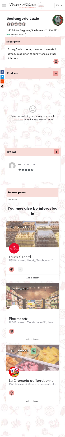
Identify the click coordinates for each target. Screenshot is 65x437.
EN (57, 5)
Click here (18, 119)
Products (12, 73)
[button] (2, 86)
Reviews (11, 151)
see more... (14, 199)
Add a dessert (32, 277)
